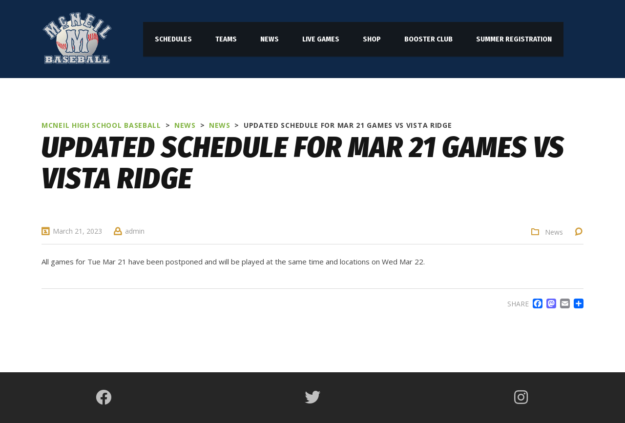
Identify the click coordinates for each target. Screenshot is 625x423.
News (554, 232)
